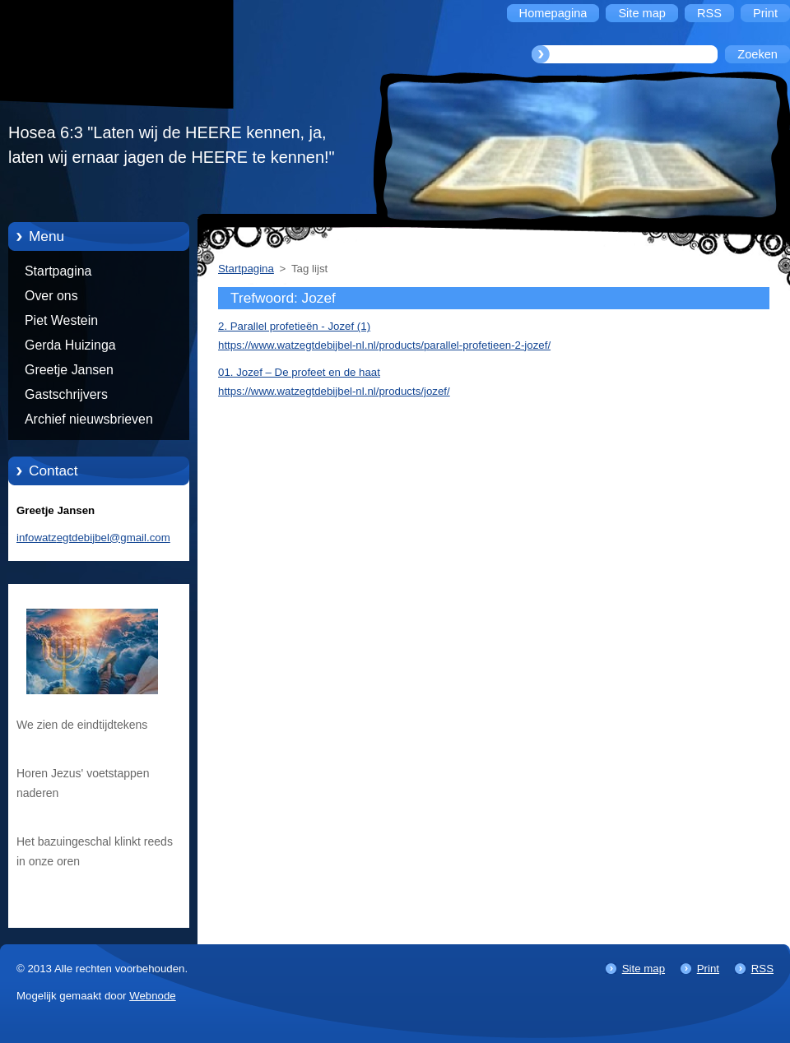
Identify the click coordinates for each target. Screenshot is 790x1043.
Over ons (51, 296)
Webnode (152, 996)
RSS (762, 968)
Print (708, 968)
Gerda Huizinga (70, 345)
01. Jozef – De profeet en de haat (299, 372)
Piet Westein (61, 320)
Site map (643, 968)
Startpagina (58, 271)
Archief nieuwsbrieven (89, 419)
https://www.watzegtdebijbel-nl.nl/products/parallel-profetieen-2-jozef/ (384, 345)
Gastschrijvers (66, 394)
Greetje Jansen (69, 370)
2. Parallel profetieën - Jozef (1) (294, 326)
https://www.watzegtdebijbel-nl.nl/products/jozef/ (334, 391)
